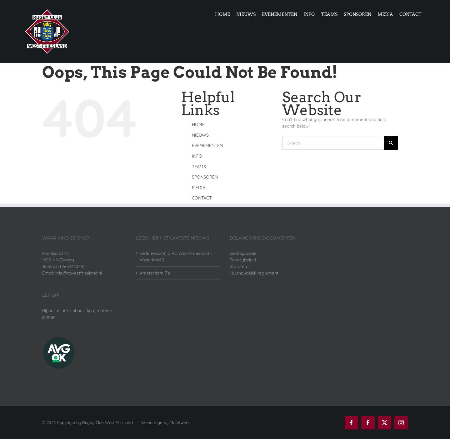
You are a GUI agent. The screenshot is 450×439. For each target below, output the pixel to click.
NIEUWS (200, 135)
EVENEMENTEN (207, 145)
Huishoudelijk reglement (254, 273)
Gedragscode (243, 253)
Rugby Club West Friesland (107, 422)
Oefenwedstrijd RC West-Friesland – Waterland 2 (176, 256)
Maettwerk (180, 422)
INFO (197, 156)
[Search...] (333, 143)
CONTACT (202, 198)
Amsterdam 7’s (155, 273)
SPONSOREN (205, 177)
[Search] (391, 143)
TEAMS (199, 166)
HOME (198, 124)
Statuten (238, 266)
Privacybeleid (243, 260)
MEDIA (198, 187)
